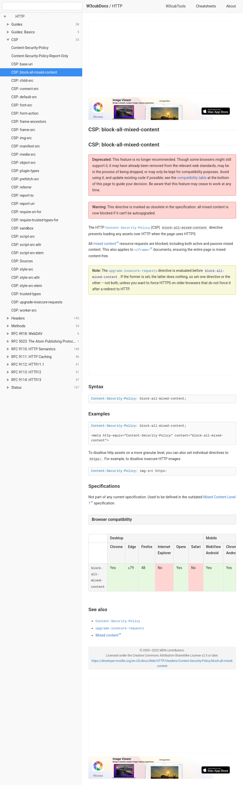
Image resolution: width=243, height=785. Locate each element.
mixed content (104, 244)
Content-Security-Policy (30, 48)
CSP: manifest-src (25, 146)
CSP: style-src (22, 269)
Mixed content (107, 635)
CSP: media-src (23, 154)
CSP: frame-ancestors (28, 122)
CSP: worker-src (24, 310)
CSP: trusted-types (26, 294)
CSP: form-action (25, 113)
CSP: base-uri (22, 64)
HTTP (117, 6)
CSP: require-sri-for (26, 212)
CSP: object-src (23, 163)
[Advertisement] (162, 57)
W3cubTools (175, 6)
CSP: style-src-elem (26, 286)
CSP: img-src (21, 138)
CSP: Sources (22, 261)
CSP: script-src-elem (27, 253)
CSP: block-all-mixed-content (34, 72)
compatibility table (192, 178)
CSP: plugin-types (25, 171)
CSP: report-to (22, 195)
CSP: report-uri (22, 204)
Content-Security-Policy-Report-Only (39, 56)
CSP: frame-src (23, 130)
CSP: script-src (23, 236)
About (231, 6)
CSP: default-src (24, 97)
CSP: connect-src (25, 89)
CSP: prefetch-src (25, 179)
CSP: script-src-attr (26, 245)
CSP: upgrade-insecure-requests (36, 302)
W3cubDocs (97, 6)
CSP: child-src (22, 80)
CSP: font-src (21, 105)
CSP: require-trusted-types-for (34, 220)
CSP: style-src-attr (25, 277)
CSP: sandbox (22, 228)
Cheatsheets (206, 6)
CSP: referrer (21, 187)
